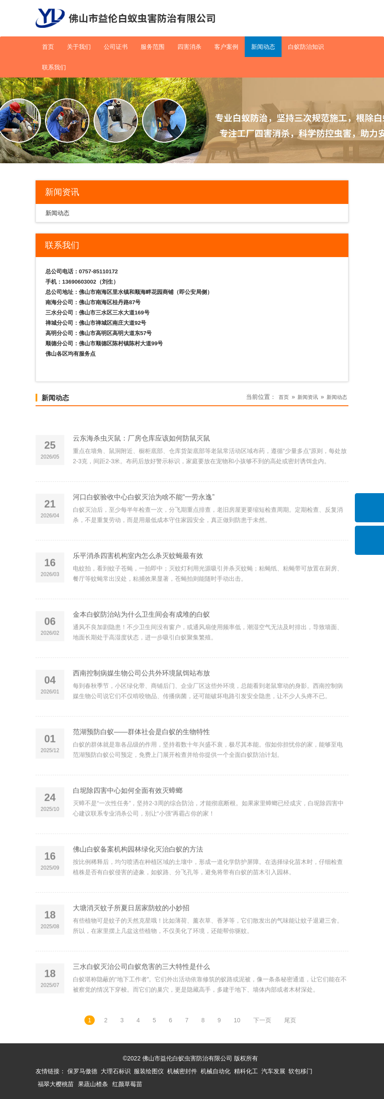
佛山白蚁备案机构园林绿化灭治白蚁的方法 (138, 878)
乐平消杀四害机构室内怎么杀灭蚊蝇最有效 (138, 584)
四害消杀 (189, 46)
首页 (48, 46)
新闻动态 (263, 46)
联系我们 (54, 67)
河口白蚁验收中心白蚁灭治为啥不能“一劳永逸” (144, 526)
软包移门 (300, 1071)
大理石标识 (116, 1071)
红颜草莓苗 (127, 1084)
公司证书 (116, 46)
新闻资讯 (307, 397)
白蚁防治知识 (306, 46)
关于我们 (79, 46)
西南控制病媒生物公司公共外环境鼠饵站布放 (141, 702)
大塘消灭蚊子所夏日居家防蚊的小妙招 (131, 936)
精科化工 (246, 1071)
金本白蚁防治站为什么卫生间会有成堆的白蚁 (141, 643)
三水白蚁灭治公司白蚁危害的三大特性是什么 (141, 995)
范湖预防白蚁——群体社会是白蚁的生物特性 (141, 760)
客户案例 (226, 46)
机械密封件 (182, 1071)
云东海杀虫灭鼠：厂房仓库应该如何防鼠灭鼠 (141, 466)
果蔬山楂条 (93, 1084)
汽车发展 (273, 1071)
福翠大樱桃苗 (56, 1084)
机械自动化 (216, 1071)
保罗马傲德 (82, 1071)
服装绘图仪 (149, 1071)
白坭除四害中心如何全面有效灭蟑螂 (128, 819)
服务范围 (153, 46)
